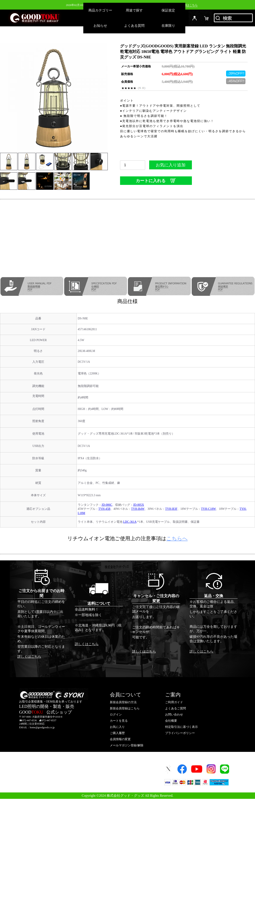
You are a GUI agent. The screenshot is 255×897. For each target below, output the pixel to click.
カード (206, 18)
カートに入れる (156, 180)
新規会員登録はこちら (125, 708)
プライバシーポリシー (180, 733)
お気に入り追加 (170, 166)
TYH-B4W (137, 508)
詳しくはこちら (29, 656)
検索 (233, 18)
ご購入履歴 (117, 733)
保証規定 (168, 10)
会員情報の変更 (120, 739)
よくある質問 (134, 25)
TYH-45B (104, 508)
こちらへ (177, 538)
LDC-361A (129, 521)
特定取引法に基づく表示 (181, 726)
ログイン (195, 18)
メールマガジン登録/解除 (126, 745)
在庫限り (168, 25)
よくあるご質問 (175, 708)
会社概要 (171, 720)
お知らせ (100, 25)
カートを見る (119, 720)
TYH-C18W (208, 508)
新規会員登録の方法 (123, 702)
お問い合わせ (174, 714)
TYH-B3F (171, 508)
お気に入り (117, 726)
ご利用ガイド (174, 702)
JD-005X (138, 504)
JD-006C (107, 504)
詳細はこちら (189, 5)
